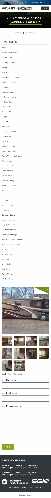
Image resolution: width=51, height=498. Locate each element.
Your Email (10, 393)
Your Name (10, 380)
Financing (34, 2)
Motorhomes (30, 33)
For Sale (18, 33)
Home (24, 2)
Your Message (11, 406)
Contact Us (44, 2)
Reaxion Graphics (26, 495)
